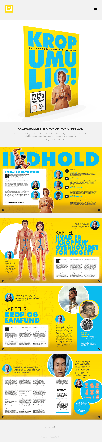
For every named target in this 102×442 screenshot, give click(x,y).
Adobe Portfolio (55, 437)
